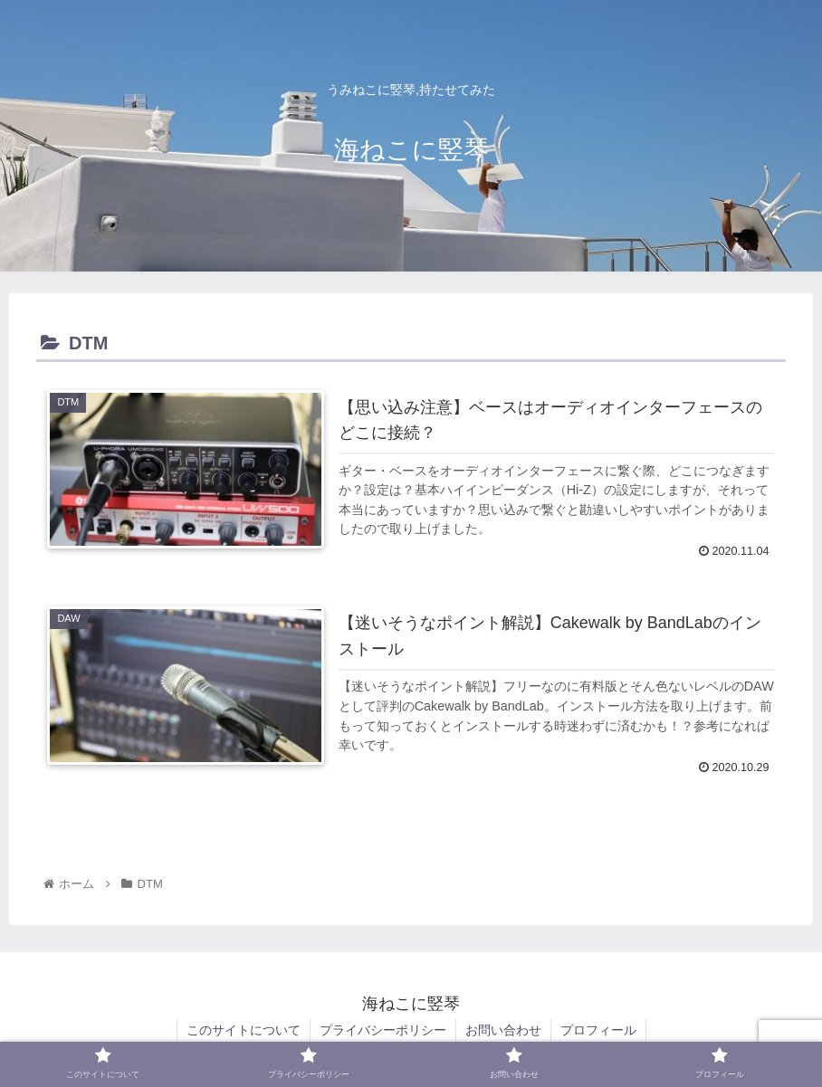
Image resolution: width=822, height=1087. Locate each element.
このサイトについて (243, 1030)
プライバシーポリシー (383, 1030)
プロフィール (598, 1030)
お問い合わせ (503, 1030)
